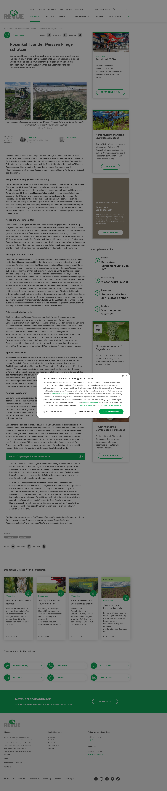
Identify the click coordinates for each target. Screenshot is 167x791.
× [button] (126, 376)
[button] (53, 411)
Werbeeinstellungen (90, 402)
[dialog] (83, 395)
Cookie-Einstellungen (85, 405)
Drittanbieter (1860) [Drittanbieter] (59, 394)
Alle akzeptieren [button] (111, 411)
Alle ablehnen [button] (86, 411)
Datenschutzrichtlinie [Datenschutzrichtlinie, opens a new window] (112, 405)
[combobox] (123, 376)
